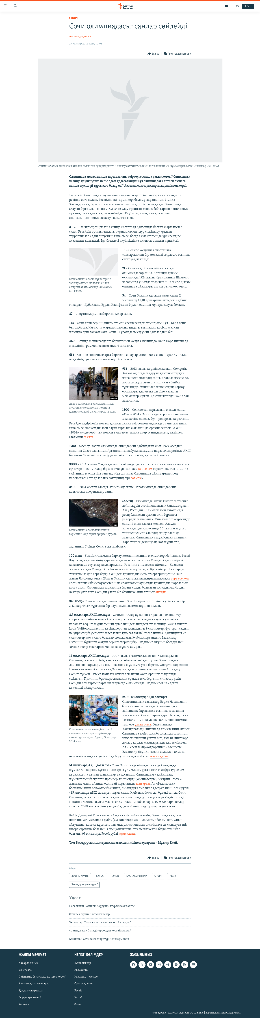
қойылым (145, 469)
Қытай (78, 997)
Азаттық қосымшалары (34, 983)
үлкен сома (143, 724)
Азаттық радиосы (80, 36)
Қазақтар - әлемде (86, 976)
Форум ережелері (30, 997)
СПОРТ (74, 18)
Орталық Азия (83, 983)
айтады (160, 592)
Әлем (77, 1004)
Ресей (78, 990)
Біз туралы (25, 969)
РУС (237, 6)
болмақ (136, 478)
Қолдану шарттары (31, 990)
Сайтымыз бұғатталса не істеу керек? (42, 976)
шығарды (143, 783)
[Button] (153, 53)
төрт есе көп (180, 578)
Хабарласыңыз (28, 963)
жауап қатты (159, 756)
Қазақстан (81, 969)
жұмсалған (127, 834)
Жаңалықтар (82, 963)
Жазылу (24, 1004)
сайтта (88, 437)
